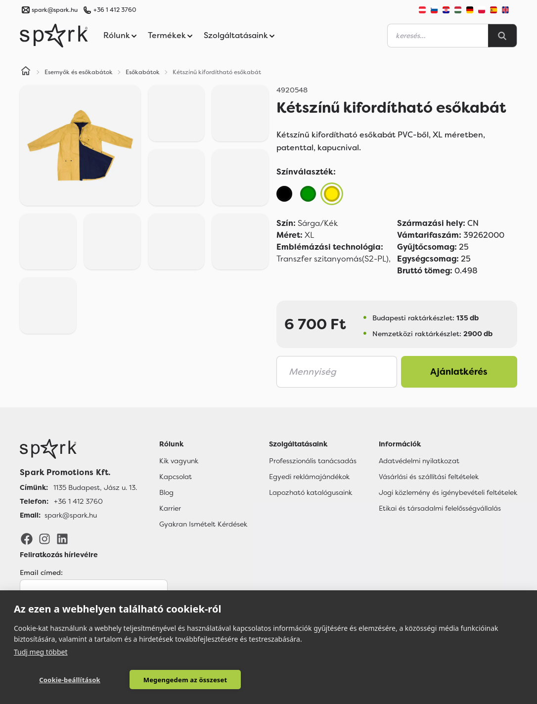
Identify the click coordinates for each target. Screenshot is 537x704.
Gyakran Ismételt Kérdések (203, 524)
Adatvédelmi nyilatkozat (419, 460)
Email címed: (41, 572)
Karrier (170, 508)
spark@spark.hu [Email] (71, 515)
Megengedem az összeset (167, 679)
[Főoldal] (78, 449)
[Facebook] (27, 538)
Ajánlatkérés (459, 372)
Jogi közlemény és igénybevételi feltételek (448, 492)
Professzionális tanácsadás (313, 460)
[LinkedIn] (62, 538)
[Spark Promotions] (54, 35)
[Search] (502, 35)
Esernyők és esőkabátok (79, 72)
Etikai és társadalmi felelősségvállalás (440, 508)
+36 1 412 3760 (114, 10)
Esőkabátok (143, 72)
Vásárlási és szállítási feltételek (429, 476)
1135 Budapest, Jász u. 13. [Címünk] (95, 487)
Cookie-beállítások (63, 679)
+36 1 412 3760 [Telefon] (78, 501)
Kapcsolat (175, 476)
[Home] (26, 72)
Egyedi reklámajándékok (309, 476)
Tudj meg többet (41, 651)
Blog (166, 492)
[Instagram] (44, 538)
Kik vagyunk (178, 460)
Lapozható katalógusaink (310, 492)
